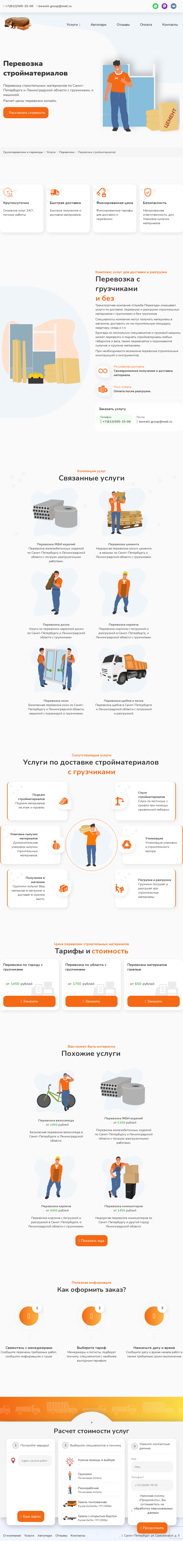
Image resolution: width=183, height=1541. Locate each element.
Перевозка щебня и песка (123, 701)
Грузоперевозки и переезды (23, 152)
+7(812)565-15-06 (18, 6)
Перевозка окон (56, 701)
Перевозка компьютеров (123, 1206)
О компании (12, 1536)
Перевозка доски (56, 625)
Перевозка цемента (123, 544)
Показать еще (91, 1240)
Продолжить (152, 1528)
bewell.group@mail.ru (54, 6)
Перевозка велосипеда (56, 1120)
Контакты (170, 24)
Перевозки (66, 152)
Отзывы (123, 24)
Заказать (29, 1001)
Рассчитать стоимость (26, 112)
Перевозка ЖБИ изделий (56, 544)
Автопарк (98, 24)
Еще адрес (31, 1516)
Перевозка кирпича (124, 625)
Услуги (73, 24)
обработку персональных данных (152, 1510)
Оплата (146, 24)
